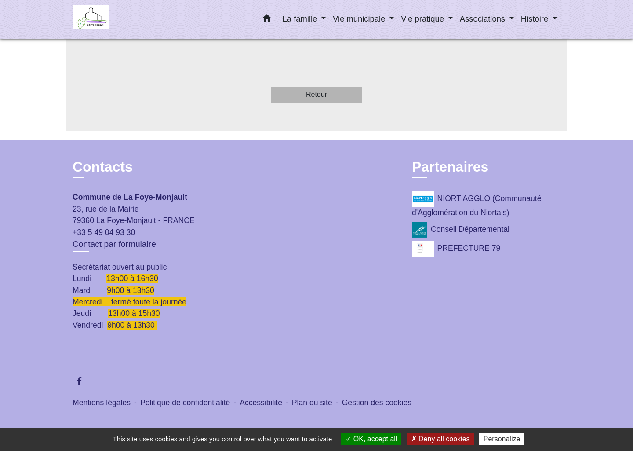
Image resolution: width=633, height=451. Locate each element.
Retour (316, 94)
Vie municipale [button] (360, 18)
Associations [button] (483, 18)
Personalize (502, 439)
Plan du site (312, 402)
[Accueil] (127, 19)
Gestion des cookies (376, 402)
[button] (267, 19)
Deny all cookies (440, 439)
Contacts (103, 167)
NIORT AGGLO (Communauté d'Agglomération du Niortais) (476, 204)
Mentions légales (102, 402)
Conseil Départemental (460, 230)
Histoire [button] (535, 18)
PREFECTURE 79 (456, 249)
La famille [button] (301, 18)
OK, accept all (371, 439)
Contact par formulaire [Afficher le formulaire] (114, 244)
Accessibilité (261, 402)
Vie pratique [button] (423, 18)
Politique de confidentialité (185, 402)
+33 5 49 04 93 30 (104, 232)
